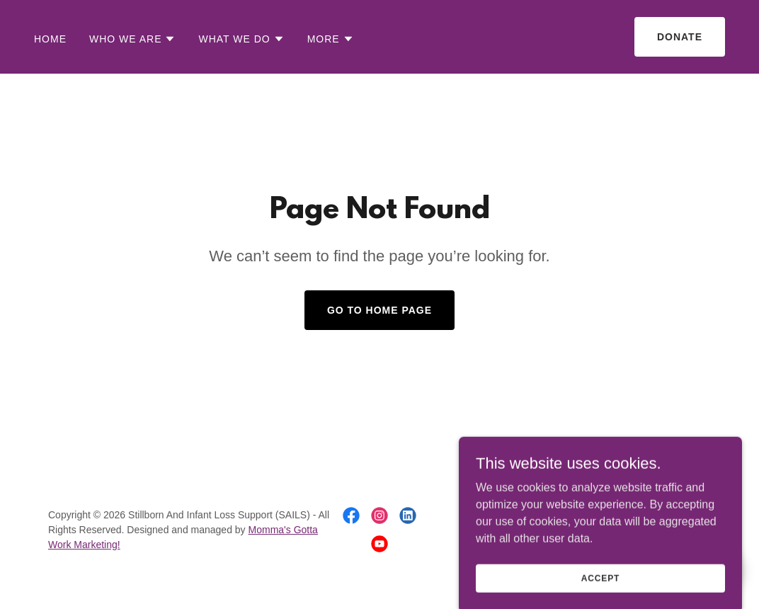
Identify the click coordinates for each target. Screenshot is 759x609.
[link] (351, 515)
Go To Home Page (379, 310)
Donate (679, 36)
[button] (132, 38)
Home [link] (50, 39)
